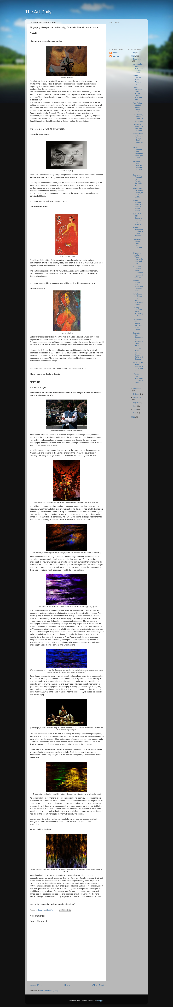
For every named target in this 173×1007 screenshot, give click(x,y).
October (136, 394)
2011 (133, 417)
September (137, 397)
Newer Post (36, 985)
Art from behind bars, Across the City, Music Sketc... (138, 285)
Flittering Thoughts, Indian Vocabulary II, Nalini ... (138, 312)
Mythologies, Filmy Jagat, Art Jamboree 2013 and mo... (137, 166)
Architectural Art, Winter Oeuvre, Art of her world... (138, 193)
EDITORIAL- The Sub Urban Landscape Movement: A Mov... (138, 272)
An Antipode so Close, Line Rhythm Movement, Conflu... (138, 299)
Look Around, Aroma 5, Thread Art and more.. (138, 118)
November (137, 389)
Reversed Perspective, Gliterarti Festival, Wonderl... (138, 232)
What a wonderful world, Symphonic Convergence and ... (138, 153)
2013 (133, 56)
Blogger (100, 1001)
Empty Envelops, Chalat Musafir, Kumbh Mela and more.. (137, 93)
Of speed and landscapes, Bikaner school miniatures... (138, 139)
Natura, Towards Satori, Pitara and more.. (137, 80)
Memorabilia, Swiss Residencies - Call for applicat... (138, 68)
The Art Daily (38, 11)
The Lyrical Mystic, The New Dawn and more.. (138, 127)
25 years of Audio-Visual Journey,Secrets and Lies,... (138, 258)
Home (67, 985)
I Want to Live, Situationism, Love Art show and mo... (138, 379)
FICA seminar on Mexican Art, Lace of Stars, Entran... (138, 324)
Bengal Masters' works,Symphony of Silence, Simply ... (138, 205)
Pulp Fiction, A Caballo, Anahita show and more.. (137, 107)
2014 (133, 53)
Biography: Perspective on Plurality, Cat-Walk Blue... (138, 180)
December (137, 59)
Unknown (115, 56)
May (135, 413)
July (135, 406)
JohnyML (115, 53)
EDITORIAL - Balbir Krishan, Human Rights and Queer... (138, 354)
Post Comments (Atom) (49, 991)
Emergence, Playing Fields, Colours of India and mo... (137, 244)
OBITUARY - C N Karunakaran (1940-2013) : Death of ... (138, 219)
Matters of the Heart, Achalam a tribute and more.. (138, 366)
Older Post (98, 985)
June (135, 410)
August (136, 403)
